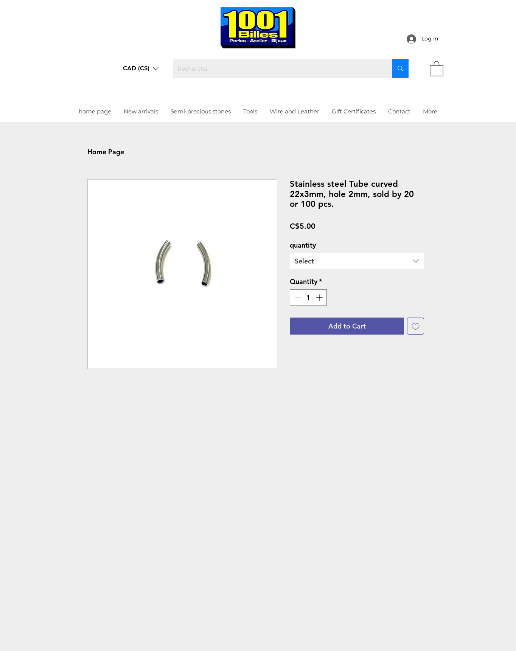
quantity (303, 245)
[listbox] (140, 68)
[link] (436, 68)
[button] (140, 68)
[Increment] (320, 297)
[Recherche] (276, 68)
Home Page (105, 151)
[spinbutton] (308, 297)
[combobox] (357, 261)
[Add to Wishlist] (415, 326)
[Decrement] (297, 297)
